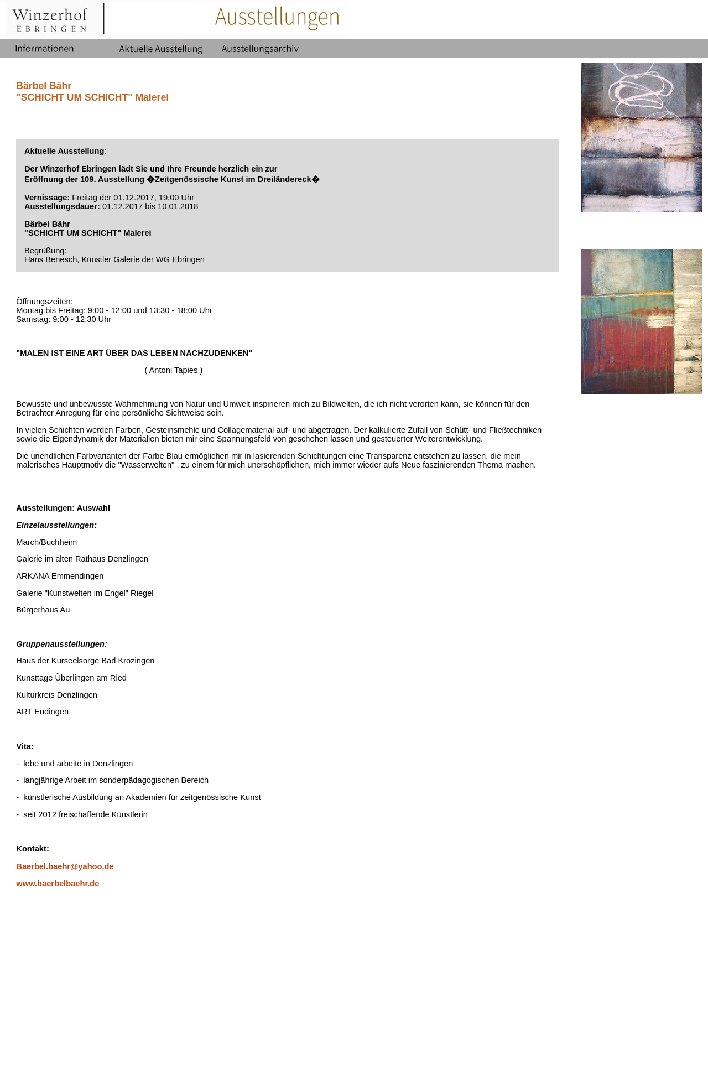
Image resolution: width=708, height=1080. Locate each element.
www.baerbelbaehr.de (57, 883)
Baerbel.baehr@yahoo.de (64, 866)
